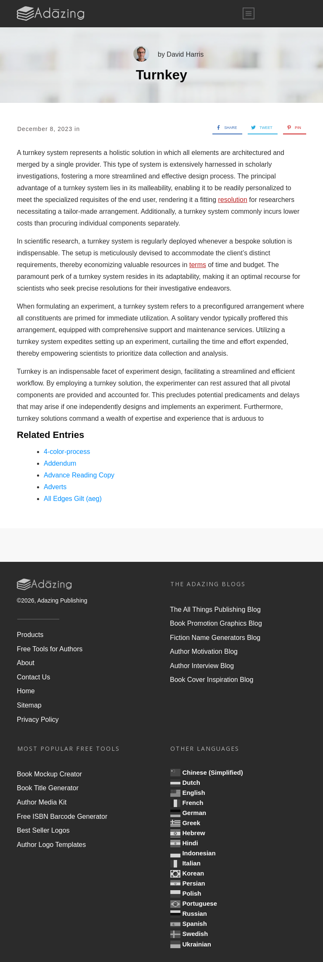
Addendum (60, 463)
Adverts (55, 486)
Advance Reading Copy (79, 475)
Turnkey (161, 74)
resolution (232, 199)
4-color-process (67, 451)
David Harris (185, 54)
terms (197, 264)
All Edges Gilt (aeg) (73, 498)
